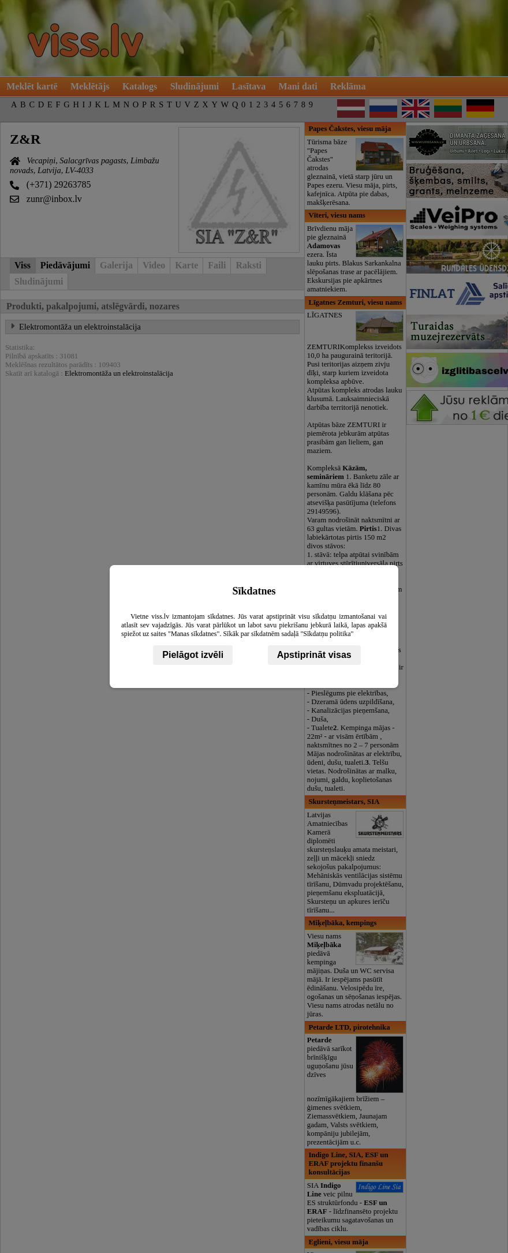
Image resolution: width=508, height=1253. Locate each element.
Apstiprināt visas (314, 655)
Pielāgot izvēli (192, 655)
